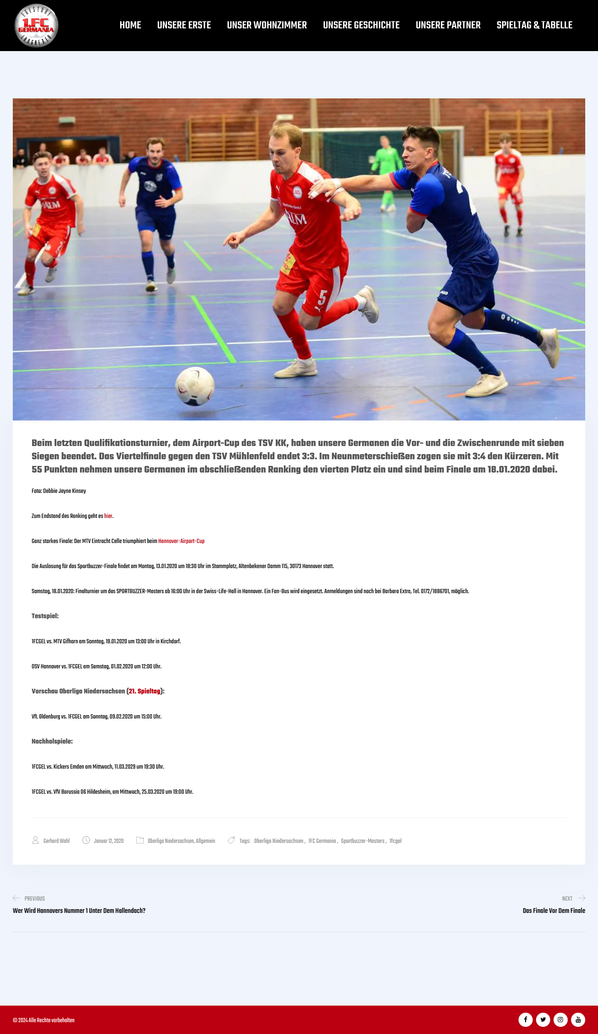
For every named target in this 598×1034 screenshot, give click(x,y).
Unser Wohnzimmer (267, 25)
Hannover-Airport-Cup (181, 541)
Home (130, 25)
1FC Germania (322, 841)
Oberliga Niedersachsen (171, 841)
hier (108, 516)
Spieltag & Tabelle (534, 25)
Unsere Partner (448, 25)
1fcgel (395, 841)
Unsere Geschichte (361, 25)
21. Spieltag (144, 692)
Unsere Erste (184, 25)
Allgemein (205, 841)
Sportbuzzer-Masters (363, 841)
